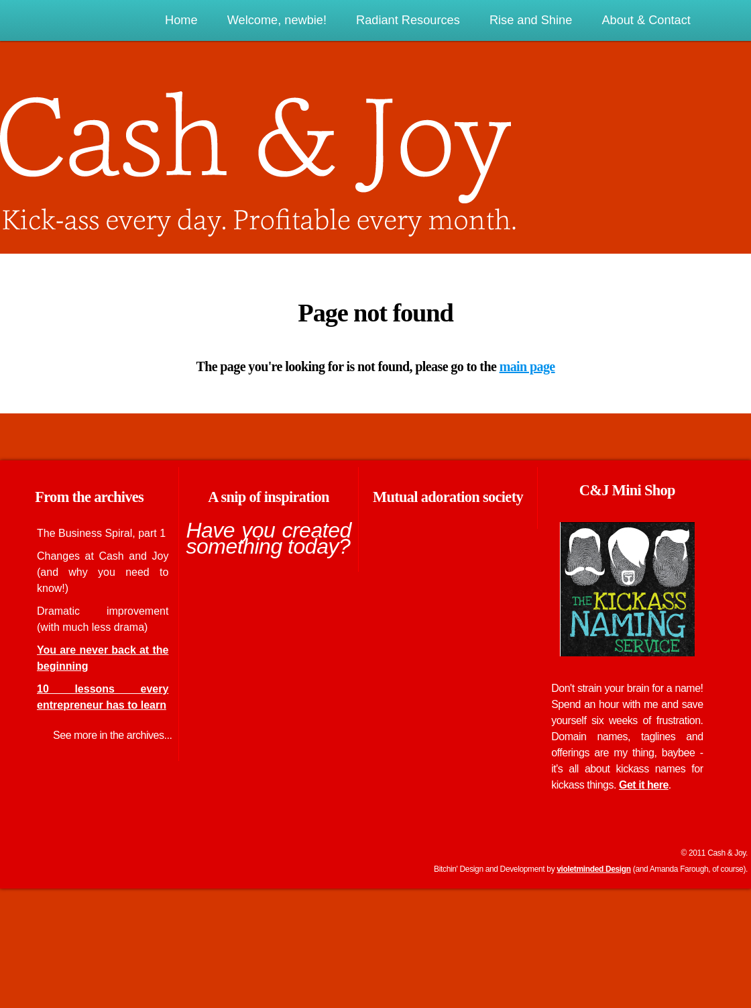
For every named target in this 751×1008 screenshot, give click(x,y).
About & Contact (645, 20)
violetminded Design (594, 869)
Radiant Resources (408, 20)
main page (527, 366)
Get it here (644, 785)
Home (181, 20)
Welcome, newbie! (277, 20)
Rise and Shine (530, 20)
